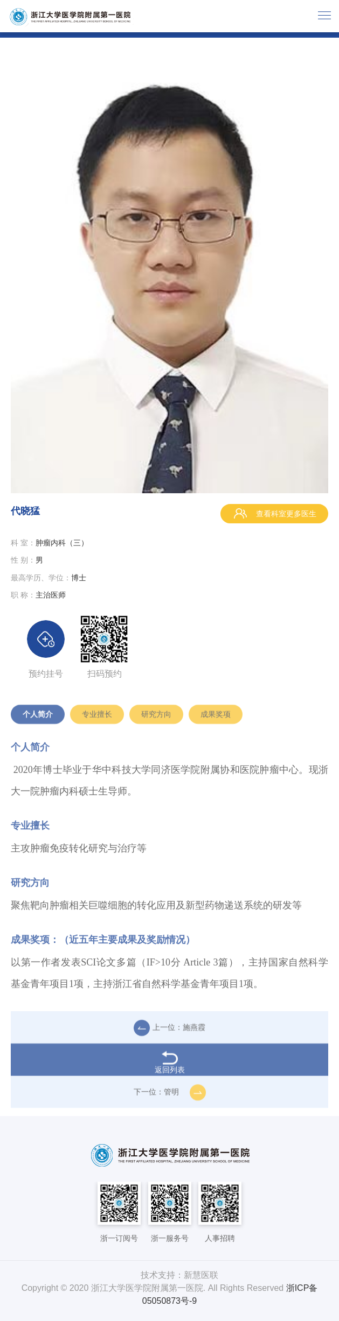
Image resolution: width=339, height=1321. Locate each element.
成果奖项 (215, 717)
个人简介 (38, 717)
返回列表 (170, 1065)
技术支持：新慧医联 (179, 1275)
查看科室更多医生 (274, 513)
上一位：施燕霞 (169, 1031)
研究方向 (156, 717)
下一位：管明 (170, 1096)
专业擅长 (97, 717)
